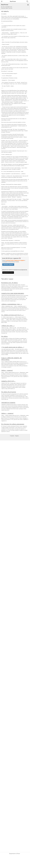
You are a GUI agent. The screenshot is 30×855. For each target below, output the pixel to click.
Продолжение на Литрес (8, 272)
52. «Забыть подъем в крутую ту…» (12, 315)
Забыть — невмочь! (7, 413)
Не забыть (4, 336)
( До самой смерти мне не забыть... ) (12, 347)
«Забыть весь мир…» (7, 325)
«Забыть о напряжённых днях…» (11, 304)
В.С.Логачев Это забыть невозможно (12, 424)
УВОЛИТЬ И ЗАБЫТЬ (8, 402)
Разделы (17, 435)
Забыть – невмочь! (7, 370)
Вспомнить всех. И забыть (9, 282)
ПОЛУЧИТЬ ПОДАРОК (8, 264)
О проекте (12, 435)
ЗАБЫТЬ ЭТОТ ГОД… (8, 381)
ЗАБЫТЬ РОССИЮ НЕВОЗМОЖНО (12, 293)
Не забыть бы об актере (8, 392)
